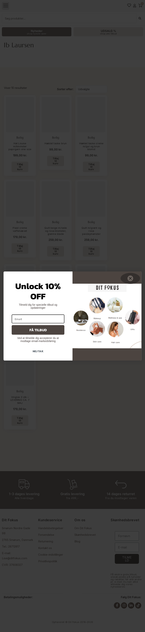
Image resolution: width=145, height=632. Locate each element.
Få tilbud (38, 330)
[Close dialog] (130, 278)
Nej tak (38, 351)
